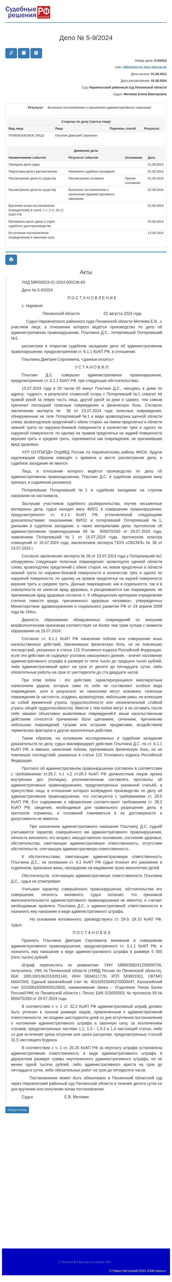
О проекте (65, 1262)
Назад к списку (17, 1109)
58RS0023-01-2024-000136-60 (145, 67)
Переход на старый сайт (93, 1262)
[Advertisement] (32, 1180)
